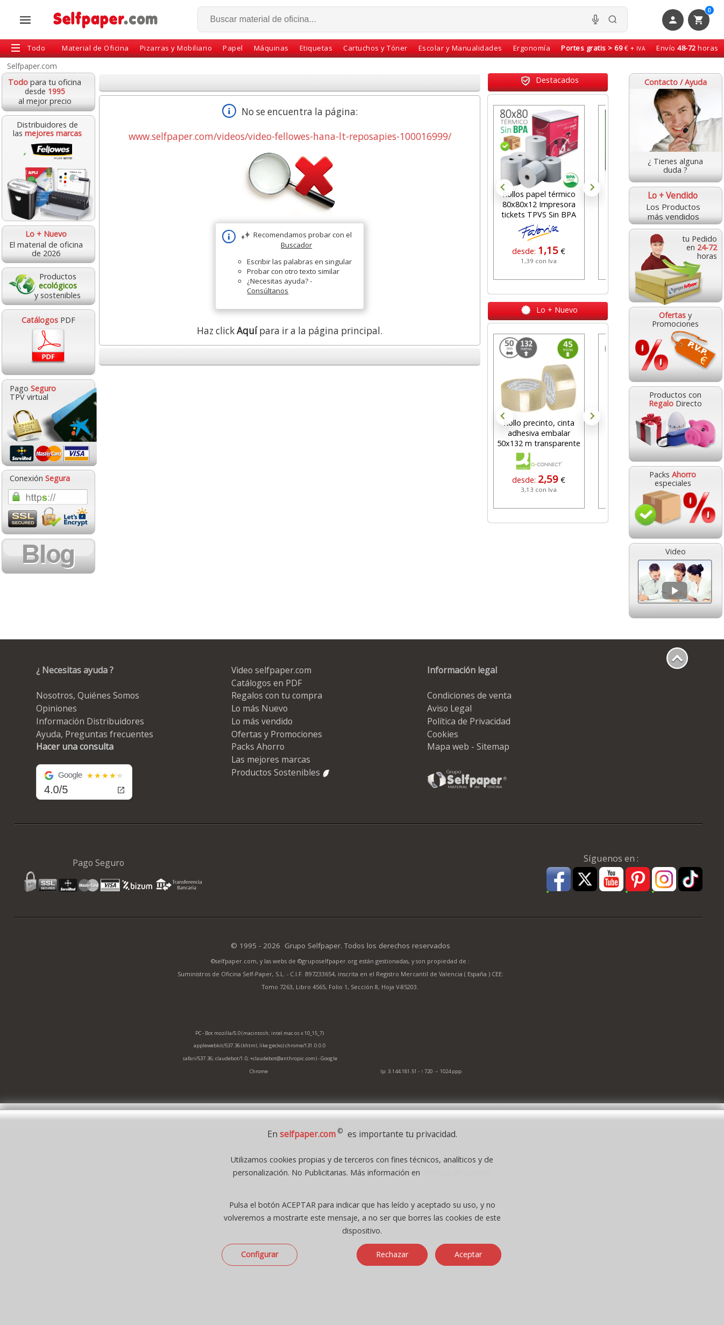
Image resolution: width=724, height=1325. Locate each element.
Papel (233, 48)
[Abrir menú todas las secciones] (25, 20)
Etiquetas (316, 48)
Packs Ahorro (258, 746)
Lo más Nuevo (259, 708)
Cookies (442, 734)
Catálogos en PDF (266, 683)
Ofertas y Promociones (276, 734)
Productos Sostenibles (281, 772)
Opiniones (56, 708)
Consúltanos (267, 290)
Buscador (296, 245)
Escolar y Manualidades (460, 48)
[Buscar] (613, 19)
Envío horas (687, 48)
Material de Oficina (95, 48)
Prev (504, 187)
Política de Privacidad (468, 721)
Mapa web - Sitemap (468, 746)
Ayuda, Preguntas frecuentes (94, 734)
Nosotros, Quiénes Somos (87, 695)
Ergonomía (532, 48)
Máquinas (271, 48)
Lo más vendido (262, 721)
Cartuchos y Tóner (375, 48)
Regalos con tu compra (276, 695)
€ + (603, 48)
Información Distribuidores (90, 721)
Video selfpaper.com (271, 670)
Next (591, 187)
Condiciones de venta (469, 695)
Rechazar (392, 1254)
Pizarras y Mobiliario (176, 48)
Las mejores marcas (270, 759)
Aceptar (468, 1254)
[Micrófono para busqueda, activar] (595, 19)
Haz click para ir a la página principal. (289, 331)
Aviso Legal (449, 708)
